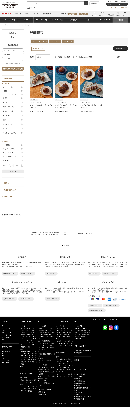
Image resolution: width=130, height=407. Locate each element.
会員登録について (8, 299)
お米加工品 (28, 382)
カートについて (93, 305)
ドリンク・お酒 (57, 20)
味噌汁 (46, 367)
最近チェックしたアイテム (111, 13)
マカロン (29, 332)
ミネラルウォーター (63, 328)
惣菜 (40, 394)
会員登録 (72, 14)
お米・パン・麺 (41, 20)
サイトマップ (78, 379)
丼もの (48, 336)
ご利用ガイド (102, 14)
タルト (34, 345)
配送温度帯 (8, 197)
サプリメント (64, 376)
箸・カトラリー (81, 332)
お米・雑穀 (23, 378)
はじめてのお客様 (79, 374)
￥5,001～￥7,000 (13, 153)
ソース (70, 365)
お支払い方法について (95, 310)
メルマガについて (25, 299)
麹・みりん (65, 367)
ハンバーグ (46, 328)
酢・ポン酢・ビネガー (64, 361)
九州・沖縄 (5, 363)
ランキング (17, 14)
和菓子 (22, 349)
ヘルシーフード (61, 372)
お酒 (57, 339)
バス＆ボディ (78, 339)
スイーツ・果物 (9, 20)
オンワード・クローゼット (117, 4)
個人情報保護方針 (79, 383)
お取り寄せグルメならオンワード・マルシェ (12, 25)
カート (124, 14)
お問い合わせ (78, 392)
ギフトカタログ (104, 20)
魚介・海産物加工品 (44, 341)
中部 (3, 356)
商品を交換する (79, 353)
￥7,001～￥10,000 (13, 157)
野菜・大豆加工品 (43, 369)
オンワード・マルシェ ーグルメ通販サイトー (108, 319)
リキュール (63, 345)
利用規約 (77, 385)
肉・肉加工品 (42, 326)
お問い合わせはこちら (85, 233)
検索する (13, 171)
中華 (39, 387)
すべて (4, 326)
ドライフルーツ (38, 49)
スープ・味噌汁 (43, 365)
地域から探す (47, 14)
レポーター (36, 14)
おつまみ (40, 358)
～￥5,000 (66, 41)
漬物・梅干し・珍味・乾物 (46, 376)
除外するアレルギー (11, 190)
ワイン (64, 341)
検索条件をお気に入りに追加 (13, 69)
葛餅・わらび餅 (26, 356)
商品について (50, 273)
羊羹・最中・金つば (29, 353)
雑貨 (88, 20)
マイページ (94, 14)
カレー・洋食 (42, 381)
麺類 (21, 384)
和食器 (83, 328)
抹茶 (34, 360)
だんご (27, 362)
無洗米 (27, 380)
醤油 (69, 359)
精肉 (40, 328)
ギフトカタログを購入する (82, 350)
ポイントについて (51, 299)
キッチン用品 (78, 326)
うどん (23, 387)
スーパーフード (62, 374)
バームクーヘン (26, 330)
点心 (40, 390)
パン (21, 393)
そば (27, 387)
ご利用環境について (80, 381)
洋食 (45, 383)
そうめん (33, 387)
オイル (59, 367)
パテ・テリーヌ (48, 334)
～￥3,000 (13, 145)
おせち (13, 98)
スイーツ (22, 326)
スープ (41, 367)
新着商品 (5, 322)
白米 (22, 380)
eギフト (27, 14)
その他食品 (73, 20)
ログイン (84, 14)
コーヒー (62, 330)
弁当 (44, 394)
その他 (28, 347)
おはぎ (32, 362)
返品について (93, 273)
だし (65, 365)
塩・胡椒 (60, 359)
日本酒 (59, 341)
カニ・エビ (49, 345)
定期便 (120, 20)
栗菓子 (23, 347)
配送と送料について (9, 273)
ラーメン (23, 389)
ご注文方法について (110, 305)
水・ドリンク (60, 326)
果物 (14, 91)
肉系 (40, 354)
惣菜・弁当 (41, 392)
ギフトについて (79, 394)
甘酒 (63, 336)
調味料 (58, 357)
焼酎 (69, 341)
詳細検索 (94, 3)
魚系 (44, 354)
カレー (41, 383)
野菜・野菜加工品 (44, 372)
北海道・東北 (6, 351)
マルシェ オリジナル (13, 133)
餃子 (44, 390)
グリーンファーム (39, 41)
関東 (3, 353)
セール (6, 14)
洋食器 (77, 328)
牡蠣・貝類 (45, 347)
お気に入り (118, 14)
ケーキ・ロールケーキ (28, 328)
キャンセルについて (109, 273)
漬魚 (44, 343)
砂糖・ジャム (61, 363)
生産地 (6, 183)
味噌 (65, 359)
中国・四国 (5, 360)
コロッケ (42, 336)
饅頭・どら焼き (26, 351)
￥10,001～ (13, 160)
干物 (40, 343)
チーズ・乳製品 (43, 378)
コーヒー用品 (82, 334)
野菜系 (49, 354)
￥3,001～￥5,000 (13, 149)
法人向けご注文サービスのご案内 (117, 7)
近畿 (3, 358)
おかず (25, 20)
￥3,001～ (54, 41)
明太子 (49, 343)
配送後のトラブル (26, 273)
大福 (22, 362)
